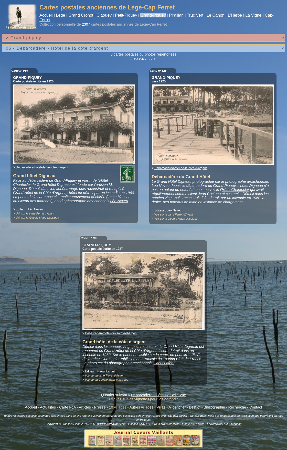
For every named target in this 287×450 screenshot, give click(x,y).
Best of (194, 407)
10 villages (117, 407)
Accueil (46, 15)
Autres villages (141, 407)
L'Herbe (235, 15)
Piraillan (176, 15)
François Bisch (197, 415)
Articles (85, 407)
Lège (60, 15)
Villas (161, 407)
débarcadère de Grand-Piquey (52, 180)
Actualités (48, 407)
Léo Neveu (119, 201)
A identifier (177, 407)
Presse (100, 407)
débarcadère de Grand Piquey (211, 186)
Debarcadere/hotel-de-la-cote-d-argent (42, 167)
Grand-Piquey (153, 15)
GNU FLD (145, 423)
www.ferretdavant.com (111, 423)
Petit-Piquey (126, 15)
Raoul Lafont (164, 363)
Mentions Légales (193, 423)
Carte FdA (67, 407)
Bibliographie (214, 407)
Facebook (235, 423)
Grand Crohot (80, 15)
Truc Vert (195, 15)
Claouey (104, 15)
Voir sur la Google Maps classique (37, 217)
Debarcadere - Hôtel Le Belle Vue (158, 395)
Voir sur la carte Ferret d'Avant (35, 213)
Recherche (237, 407)
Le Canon (215, 15)
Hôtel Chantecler (235, 190)
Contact (255, 407)
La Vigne (253, 15)
